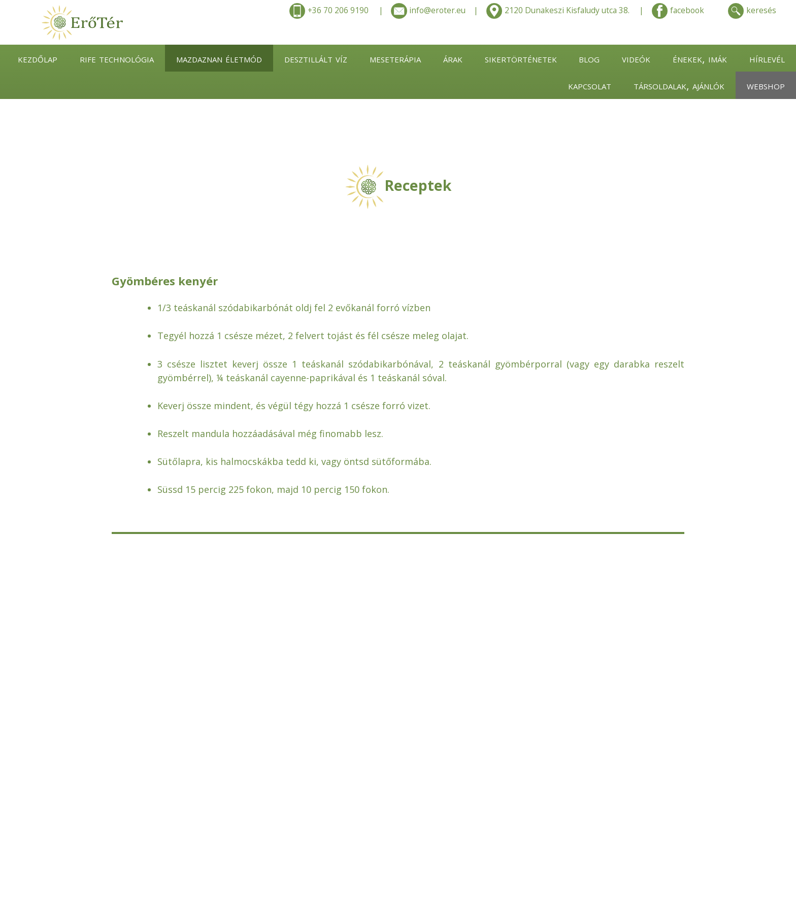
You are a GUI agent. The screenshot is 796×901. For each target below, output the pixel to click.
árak (452, 58)
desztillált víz (315, 58)
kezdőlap (37, 58)
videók (636, 58)
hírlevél (767, 58)
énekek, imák (700, 58)
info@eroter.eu (428, 11)
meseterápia (395, 58)
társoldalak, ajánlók (679, 85)
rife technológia (117, 58)
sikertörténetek (521, 58)
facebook (678, 11)
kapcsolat (589, 85)
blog (589, 58)
